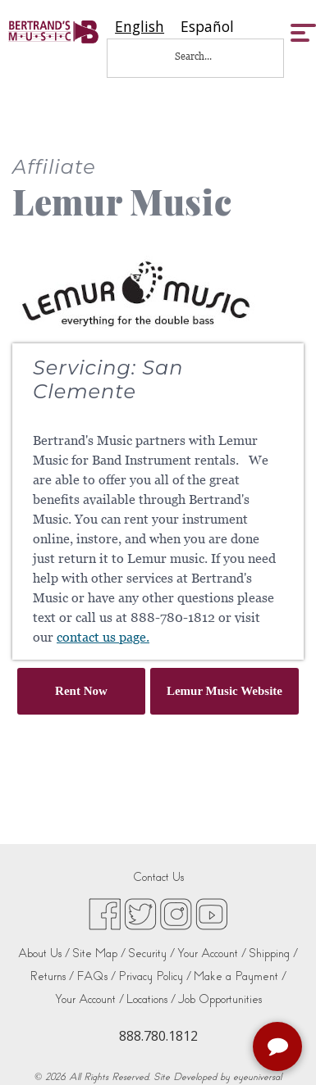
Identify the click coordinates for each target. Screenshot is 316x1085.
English (139, 26)
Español (207, 26)
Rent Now (81, 690)
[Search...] (204, 56)
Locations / (151, 999)
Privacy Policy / (154, 976)
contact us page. (103, 637)
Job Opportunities (220, 999)
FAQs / (96, 976)
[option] (207, 26)
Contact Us (158, 877)
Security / (151, 953)
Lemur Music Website (224, 690)
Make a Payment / (240, 976)
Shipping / (273, 953)
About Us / (44, 953)
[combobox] (139, 26)
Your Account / (211, 953)
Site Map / (99, 953)
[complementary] (279, 1048)
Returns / (52, 976)
